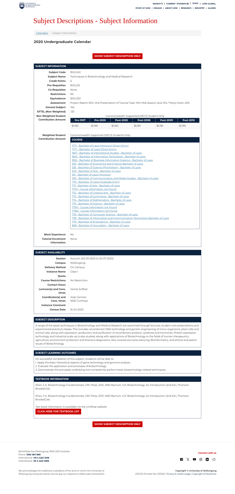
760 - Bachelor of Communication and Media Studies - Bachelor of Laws (115, 178)
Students (177, 4)
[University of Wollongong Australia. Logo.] (29, 5)
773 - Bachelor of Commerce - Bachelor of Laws (100, 196)
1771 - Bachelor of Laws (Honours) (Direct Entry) (100, 145)
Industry (200, 8)
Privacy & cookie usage (179, 474)
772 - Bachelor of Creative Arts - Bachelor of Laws (101, 192)
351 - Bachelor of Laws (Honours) (91, 174)
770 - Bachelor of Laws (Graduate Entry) (96, 182)
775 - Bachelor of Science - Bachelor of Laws (98, 203)
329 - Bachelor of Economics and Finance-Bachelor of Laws (107, 163)
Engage (158, 8)
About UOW (171, 8)
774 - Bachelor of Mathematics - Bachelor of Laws (102, 200)
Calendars (42, 33)
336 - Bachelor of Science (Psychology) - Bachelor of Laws (106, 167)
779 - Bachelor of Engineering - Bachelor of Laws (101, 221)
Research (186, 8)
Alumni (212, 8)
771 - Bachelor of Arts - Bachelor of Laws (96, 185)
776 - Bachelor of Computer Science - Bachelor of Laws (105, 214)
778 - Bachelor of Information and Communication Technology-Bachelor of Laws (120, 218)
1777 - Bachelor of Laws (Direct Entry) (94, 149)
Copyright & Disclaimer (204, 474)
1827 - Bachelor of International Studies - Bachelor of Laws (107, 153)
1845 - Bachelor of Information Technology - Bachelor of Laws (109, 156)
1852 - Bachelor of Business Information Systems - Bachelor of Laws (112, 160)
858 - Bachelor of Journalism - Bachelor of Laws (100, 225)
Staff (195, 3)
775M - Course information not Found (94, 211)
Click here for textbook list (58, 411)
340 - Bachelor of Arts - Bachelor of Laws (96, 171)
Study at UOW (143, 8)
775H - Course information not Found (94, 207)
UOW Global (209, 4)
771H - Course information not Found (94, 189)
